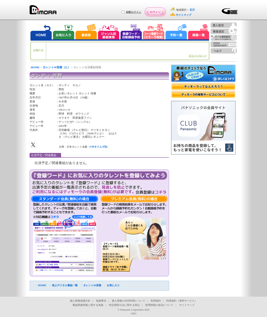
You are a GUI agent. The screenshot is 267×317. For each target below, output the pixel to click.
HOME (35, 67)
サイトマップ (187, 305)
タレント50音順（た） (57, 67)
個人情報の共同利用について (128, 300)
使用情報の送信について (159, 305)
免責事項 (101, 300)
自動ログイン (133, 11)
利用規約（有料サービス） (181, 300)
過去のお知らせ (198, 55)
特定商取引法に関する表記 (124, 305)
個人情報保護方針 (80, 300)
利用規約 (156, 300)
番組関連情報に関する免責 (87, 305)
